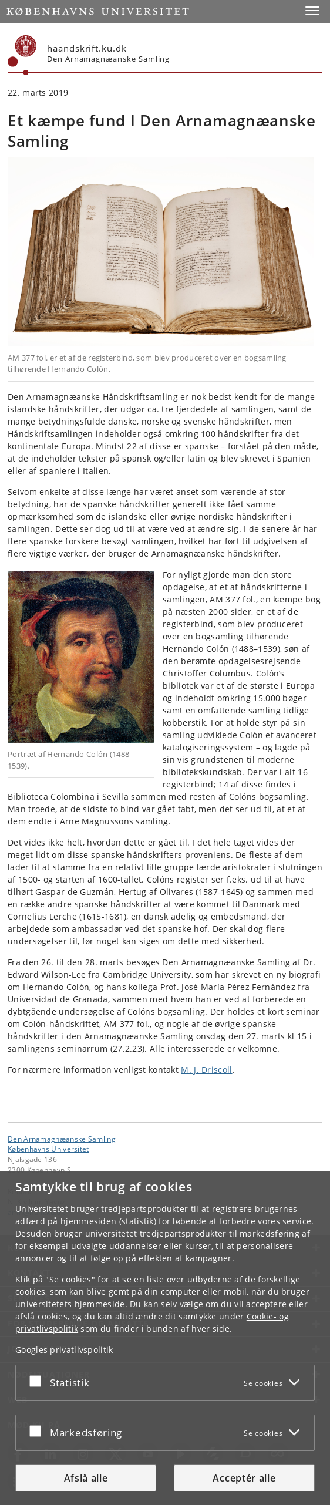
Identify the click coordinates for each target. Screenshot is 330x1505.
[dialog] (165, 1338)
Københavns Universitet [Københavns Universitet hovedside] (48, 1148)
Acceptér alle (244, 1478)
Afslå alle (86, 1478)
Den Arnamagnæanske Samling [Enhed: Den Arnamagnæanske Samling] (62, 1138)
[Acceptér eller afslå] (38, 1380)
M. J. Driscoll (206, 1069)
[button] (312, 10)
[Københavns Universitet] (22, 55)
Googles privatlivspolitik (64, 1349)
